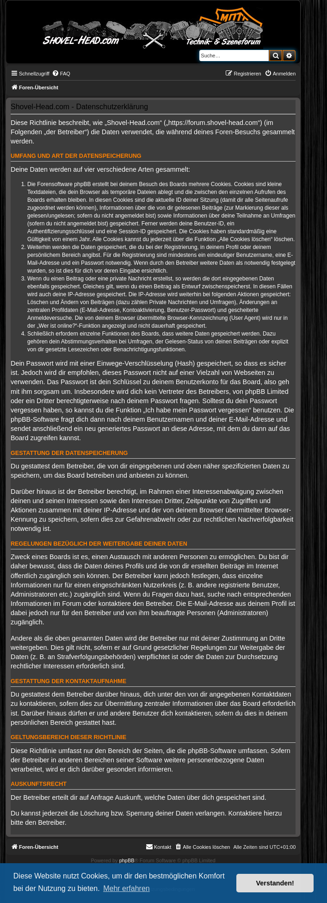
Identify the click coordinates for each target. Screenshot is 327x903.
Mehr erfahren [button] (126, 888)
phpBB (127, 860)
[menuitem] (61, 73)
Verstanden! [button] (275, 883)
